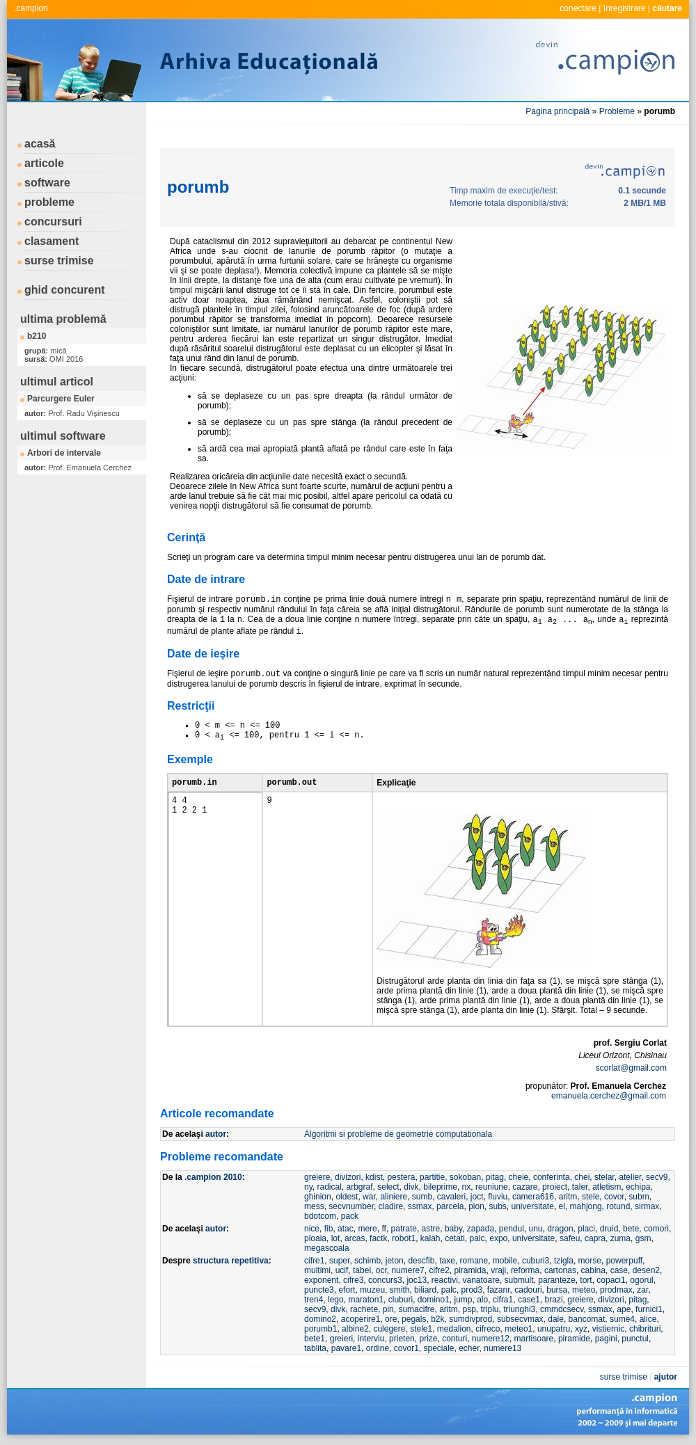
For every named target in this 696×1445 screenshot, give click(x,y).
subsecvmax (520, 1319)
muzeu (372, 1290)
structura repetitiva (231, 1261)
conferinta (551, 1177)
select (388, 1187)
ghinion (317, 1196)
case (619, 1270)
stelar (604, 1177)
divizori (348, 1177)
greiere (317, 1177)
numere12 (490, 1338)
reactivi (445, 1280)
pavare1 (346, 1348)
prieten (402, 1338)
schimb (367, 1261)
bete (631, 1229)
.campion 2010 (213, 1177)
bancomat (587, 1319)
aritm (568, 1196)
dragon (560, 1229)
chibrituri (645, 1329)
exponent (321, 1280)
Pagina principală (557, 111)
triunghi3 (519, 1309)
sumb (422, 1196)
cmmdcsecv (561, 1309)
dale (556, 1319)
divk (411, 1187)
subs (497, 1206)
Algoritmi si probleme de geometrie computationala (398, 1134)
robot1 (404, 1238)
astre (431, 1229)
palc (477, 1238)
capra (595, 1238)
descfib (421, 1261)
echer (469, 1348)
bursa (556, 1290)
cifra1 (503, 1299)
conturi (454, 1338)
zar (642, 1290)
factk (378, 1238)
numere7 (407, 1270)
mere (367, 1229)
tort (586, 1280)
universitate (533, 1206)
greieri (341, 1338)
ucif (342, 1270)
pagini (606, 1338)
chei (582, 1177)
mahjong (586, 1206)
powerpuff (624, 1261)
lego (336, 1299)
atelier (630, 1177)
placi (586, 1229)
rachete (364, 1309)
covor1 (406, 1348)
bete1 (314, 1338)
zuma (620, 1238)
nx (466, 1187)
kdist (374, 1177)
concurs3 (385, 1280)
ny (308, 1187)
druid (609, 1229)
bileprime (440, 1187)
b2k (437, 1319)
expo (498, 1238)
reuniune (491, 1187)
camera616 (533, 1196)
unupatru (553, 1329)
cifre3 (353, 1280)
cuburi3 (535, 1261)
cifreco (487, 1329)
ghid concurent (64, 290)
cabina (593, 1270)
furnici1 (649, 1309)
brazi (554, 1299)
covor (614, 1196)
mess (314, 1206)
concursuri (53, 221)
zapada (480, 1229)
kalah (430, 1238)
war (369, 1196)
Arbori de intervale (64, 453)
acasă (40, 144)
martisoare (534, 1338)
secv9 (656, 1177)
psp (468, 1309)
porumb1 (320, 1329)
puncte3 (319, 1290)
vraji (498, 1270)
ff (383, 1229)
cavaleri (451, 1196)
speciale (438, 1348)
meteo (583, 1290)
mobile (505, 1261)
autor (215, 1134)
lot (335, 1238)
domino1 (434, 1299)
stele (590, 1196)
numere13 (502, 1348)
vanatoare (481, 1280)
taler (580, 1187)
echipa (638, 1187)
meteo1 (518, 1329)
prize (428, 1338)
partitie (432, 1177)
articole (44, 163)
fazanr (498, 1290)
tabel (362, 1270)
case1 (529, 1299)
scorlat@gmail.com (631, 1068)
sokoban (465, 1177)
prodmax (616, 1290)
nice (311, 1229)
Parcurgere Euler (61, 399)
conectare (578, 8)
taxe (447, 1261)
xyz (581, 1329)
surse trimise (59, 260)
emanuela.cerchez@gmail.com (608, 1096)
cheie (519, 1177)
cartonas (560, 1270)
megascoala (326, 1248)
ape (624, 1309)
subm (638, 1196)
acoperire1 (361, 1319)
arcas (355, 1238)
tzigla (564, 1261)
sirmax (647, 1206)
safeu (570, 1238)
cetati (455, 1238)
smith (400, 1290)
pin (388, 1309)
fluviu (497, 1196)
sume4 (622, 1319)
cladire (391, 1206)
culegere (389, 1329)
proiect (554, 1187)
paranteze (556, 1280)
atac (346, 1229)
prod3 (471, 1290)
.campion (31, 8)
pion (476, 1206)
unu (536, 1229)
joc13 (416, 1280)
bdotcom (320, 1216)
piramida (470, 1270)
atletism (606, 1187)
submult (519, 1280)
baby (453, 1229)
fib (328, 1229)
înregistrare (624, 8)
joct (477, 1196)
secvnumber (351, 1206)
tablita (315, 1348)
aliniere (393, 1196)
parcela (450, 1206)
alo (482, 1299)
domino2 (320, 1319)
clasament (51, 241)
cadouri (527, 1290)
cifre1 (314, 1261)
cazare (524, 1187)
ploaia (315, 1238)
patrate (404, 1229)
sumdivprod (470, 1319)
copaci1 (610, 1280)
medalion (454, 1329)
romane (474, 1261)
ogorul (641, 1280)
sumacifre (416, 1309)
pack (349, 1216)
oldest (346, 1196)
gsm (643, 1238)
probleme (49, 202)
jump (463, 1299)
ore (391, 1319)
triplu (490, 1309)
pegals (414, 1319)
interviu (371, 1338)
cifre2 (439, 1270)
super (339, 1261)
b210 (36, 336)
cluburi (400, 1299)
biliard (425, 1290)
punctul (635, 1338)
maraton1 (365, 1299)
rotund (618, 1206)
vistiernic (608, 1329)
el (562, 1206)
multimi (317, 1270)
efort (346, 1290)
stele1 (421, 1329)
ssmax (420, 1206)
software (47, 183)
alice (648, 1319)
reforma (525, 1270)
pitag (495, 1177)
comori (656, 1229)
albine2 (355, 1329)
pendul (511, 1229)
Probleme (617, 111)
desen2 (646, 1270)
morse (589, 1261)
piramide (574, 1338)
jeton (395, 1261)
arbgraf (360, 1187)
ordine (377, 1348)
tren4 (313, 1299)
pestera (401, 1177)
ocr (381, 1270)
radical (329, 1187)
